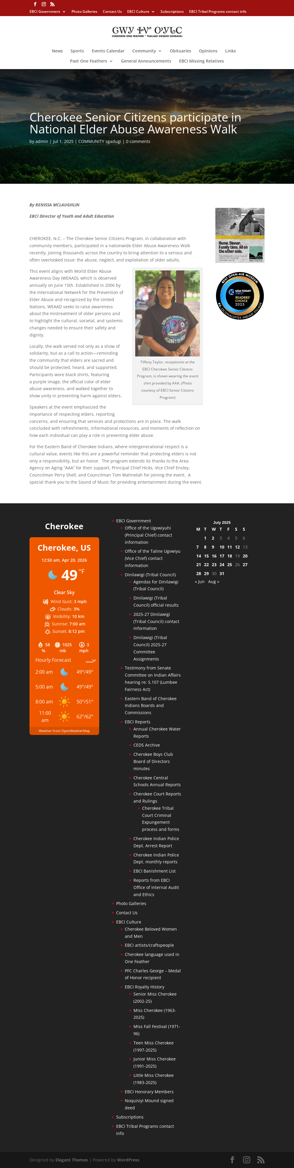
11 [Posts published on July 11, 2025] (229, 547)
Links (230, 51)
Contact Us (112, 12)
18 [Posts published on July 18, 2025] (229, 556)
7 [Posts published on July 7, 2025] (197, 547)
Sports (77, 51)
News (57, 51)
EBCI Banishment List (154, 871)
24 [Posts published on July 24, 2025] (222, 564)
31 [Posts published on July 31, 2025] (222, 573)
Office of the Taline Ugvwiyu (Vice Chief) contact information (153, 558)
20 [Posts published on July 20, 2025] (245, 556)
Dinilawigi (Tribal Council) (150, 574)
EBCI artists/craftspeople (149, 945)
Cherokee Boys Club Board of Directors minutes (153, 761)
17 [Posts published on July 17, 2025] (222, 556)
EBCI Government (44, 12)
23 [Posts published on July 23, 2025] (214, 564)
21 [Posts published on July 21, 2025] (198, 564)
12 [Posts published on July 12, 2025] (237, 547)
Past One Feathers (88, 61)
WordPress (128, 1160)
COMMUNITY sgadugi (99, 141)
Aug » (213, 581)
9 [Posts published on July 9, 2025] (213, 547)
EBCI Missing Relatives (201, 61)
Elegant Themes (71, 1160)
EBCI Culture (138, 12)
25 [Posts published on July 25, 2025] (229, 564)
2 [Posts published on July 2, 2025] (213, 538)
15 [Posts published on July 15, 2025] (206, 556)
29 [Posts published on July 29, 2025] (206, 573)
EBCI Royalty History (144, 987)
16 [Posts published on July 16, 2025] (214, 556)
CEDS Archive (146, 745)
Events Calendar (108, 51)
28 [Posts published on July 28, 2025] (198, 573)
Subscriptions (172, 12)
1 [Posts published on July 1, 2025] (205, 538)
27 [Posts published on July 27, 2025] (245, 564)
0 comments (138, 141)
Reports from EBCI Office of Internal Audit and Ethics (156, 887)
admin (41, 141)
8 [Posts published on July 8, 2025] (205, 547)
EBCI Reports (137, 722)
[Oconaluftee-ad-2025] (240, 318)
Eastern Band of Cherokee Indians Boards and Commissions (151, 706)
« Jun (200, 581)
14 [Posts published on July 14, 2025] (198, 556)
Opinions (208, 51)
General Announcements (146, 61)
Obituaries (180, 51)
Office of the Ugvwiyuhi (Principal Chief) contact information (148, 535)
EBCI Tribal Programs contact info (217, 12)
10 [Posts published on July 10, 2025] (222, 547)
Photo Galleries (84, 12)
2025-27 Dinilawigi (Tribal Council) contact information (156, 621)
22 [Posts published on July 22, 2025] (206, 564)
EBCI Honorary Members (149, 1091)
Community (144, 51)
